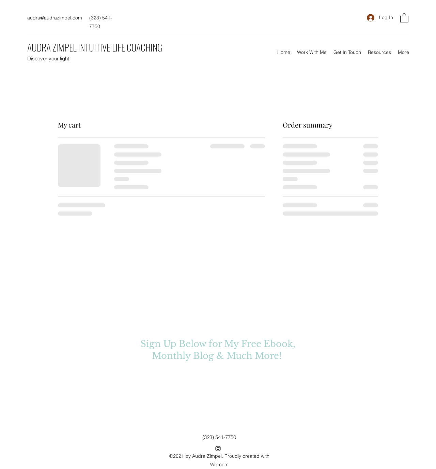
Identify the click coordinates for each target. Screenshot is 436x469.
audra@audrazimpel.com (54, 18)
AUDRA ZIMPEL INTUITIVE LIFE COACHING (94, 47)
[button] (404, 18)
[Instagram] (218, 448)
